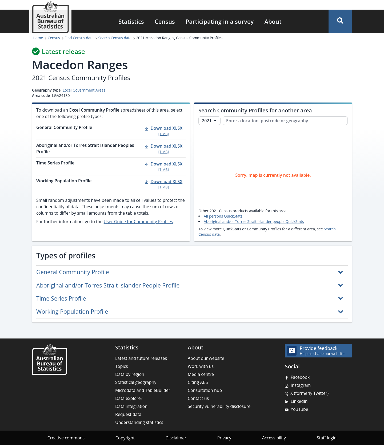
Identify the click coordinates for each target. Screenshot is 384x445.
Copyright (125, 438)
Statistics (131, 21)
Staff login (327, 438)
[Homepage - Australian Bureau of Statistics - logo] (50, 17)
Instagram (301, 385)
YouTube (299, 409)
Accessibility (274, 438)
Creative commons (66, 438)
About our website (206, 358)
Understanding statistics (139, 422)
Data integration (131, 406)
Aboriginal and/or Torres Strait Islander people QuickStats (254, 221)
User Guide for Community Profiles (138, 222)
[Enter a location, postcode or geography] (285, 120)
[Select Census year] (209, 120)
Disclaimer (176, 438)
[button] (340, 21)
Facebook (300, 377)
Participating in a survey (220, 21)
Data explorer (128, 398)
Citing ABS (198, 382)
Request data (128, 414)
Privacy (224, 438)
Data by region (129, 374)
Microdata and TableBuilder (142, 390)
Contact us (198, 398)
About (272, 21)
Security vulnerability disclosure (219, 406)
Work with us (201, 366)
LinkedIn (299, 401)
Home (38, 37)
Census (165, 21)
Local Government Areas (84, 90)
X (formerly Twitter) (309, 393)
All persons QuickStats (223, 216)
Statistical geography (135, 382)
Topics (121, 366)
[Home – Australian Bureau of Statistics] (49, 359)
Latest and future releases (141, 358)
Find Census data (79, 37)
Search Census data (114, 37)
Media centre (201, 374)
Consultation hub (205, 390)
